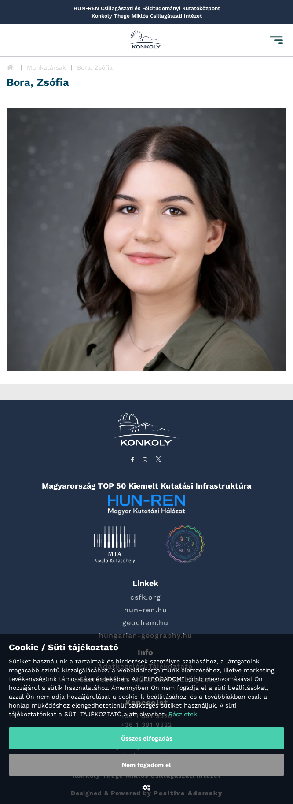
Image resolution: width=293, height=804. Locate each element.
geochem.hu (145, 623)
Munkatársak (46, 67)
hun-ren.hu (145, 610)
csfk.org (145, 597)
